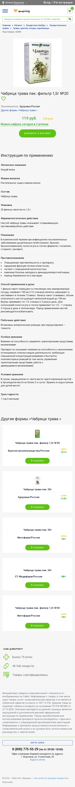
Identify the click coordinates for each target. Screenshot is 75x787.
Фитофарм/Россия (28, 537)
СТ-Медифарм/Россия (28, 576)
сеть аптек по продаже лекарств (50, 778)
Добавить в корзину (37, 133)
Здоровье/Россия (28, 497)
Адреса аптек (37, 759)
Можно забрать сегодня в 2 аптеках (24, 124)
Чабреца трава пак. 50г (37, 489)
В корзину (37, 460)
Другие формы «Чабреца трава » (19, 110)
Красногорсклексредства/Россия (28, 450)
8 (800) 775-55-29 (25, 749)
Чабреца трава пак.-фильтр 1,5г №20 (37, 443)
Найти (70, 19)
